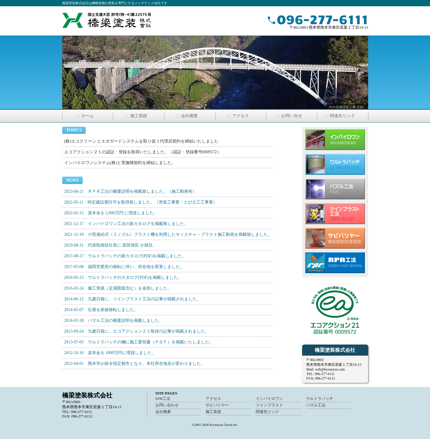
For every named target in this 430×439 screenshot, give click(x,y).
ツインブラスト (269, 405)
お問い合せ (291, 116)
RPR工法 (162, 399)
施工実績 (138, 116)
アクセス (240, 116)
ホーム (87, 116)
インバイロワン (269, 399)
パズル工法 (315, 405)
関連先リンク (342, 116)
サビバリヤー (217, 405)
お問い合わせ (167, 405)
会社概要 (189, 116)
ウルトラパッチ (319, 399)
